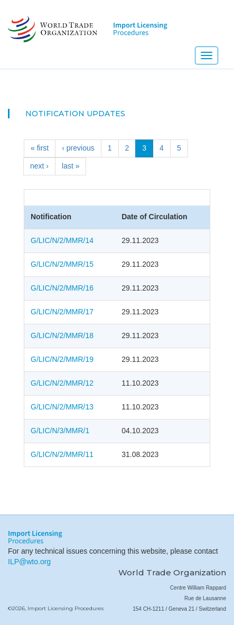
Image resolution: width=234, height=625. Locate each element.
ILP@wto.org (29, 561)
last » (70, 166)
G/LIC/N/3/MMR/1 (60, 430)
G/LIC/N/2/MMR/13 (62, 407)
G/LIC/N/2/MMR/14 (62, 240)
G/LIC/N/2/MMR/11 (62, 454)
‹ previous (78, 148)
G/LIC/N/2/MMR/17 (62, 311)
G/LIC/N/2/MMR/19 (62, 359)
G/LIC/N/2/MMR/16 (62, 288)
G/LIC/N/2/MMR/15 (62, 264)
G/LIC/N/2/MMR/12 (62, 383)
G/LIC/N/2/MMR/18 (62, 335)
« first (40, 148)
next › (39, 166)
